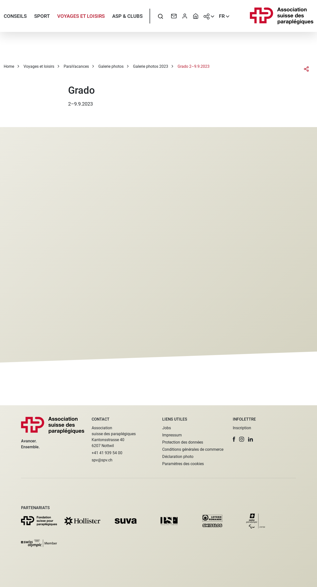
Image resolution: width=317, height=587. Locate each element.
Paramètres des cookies (183, 463)
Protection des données (182, 442)
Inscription (242, 428)
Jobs (166, 428)
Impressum (172, 435)
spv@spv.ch (102, 460)
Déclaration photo (177, 456)
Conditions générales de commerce (192, 449)
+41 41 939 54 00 (107, 453)
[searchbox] (160, 16)
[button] (234, 439)
